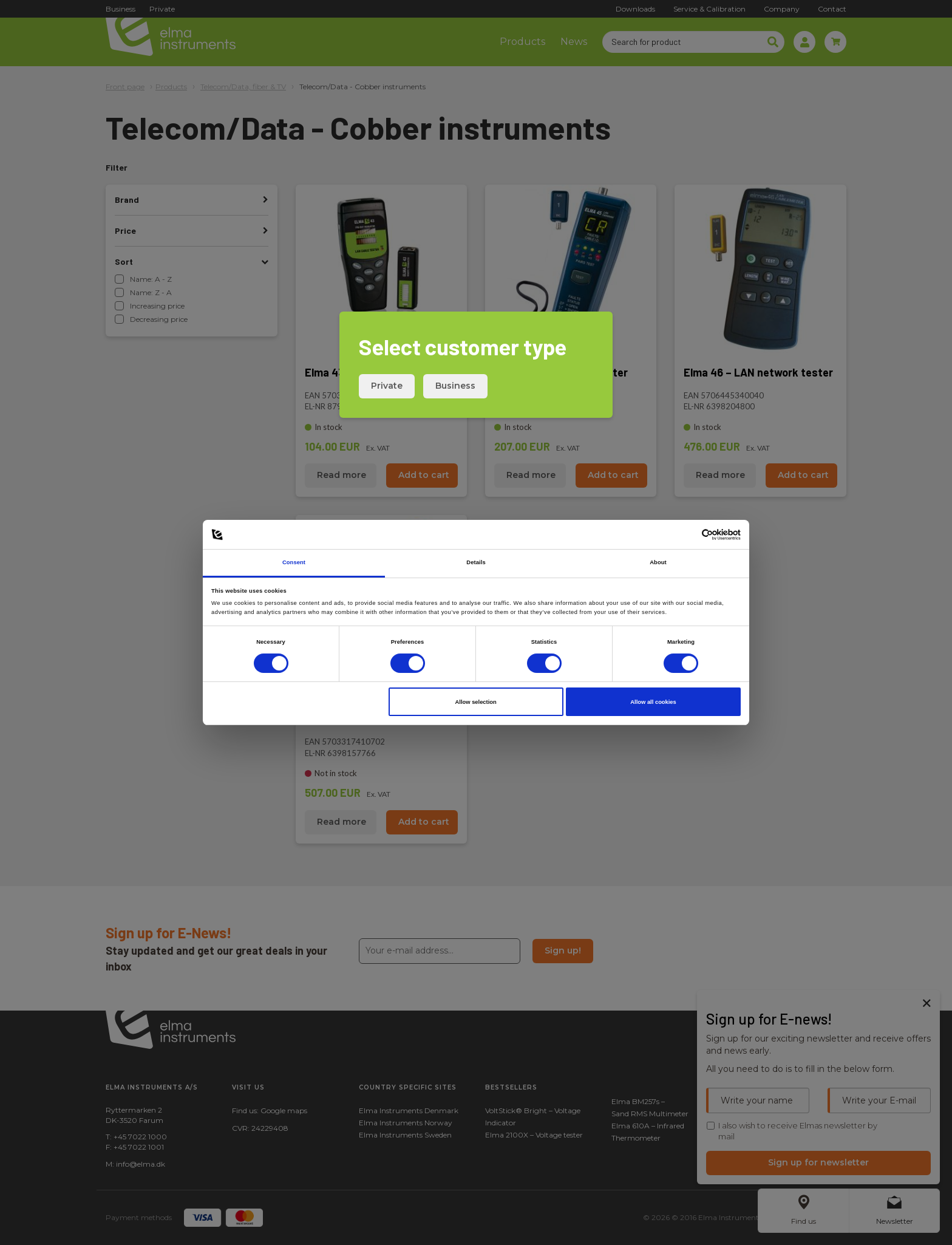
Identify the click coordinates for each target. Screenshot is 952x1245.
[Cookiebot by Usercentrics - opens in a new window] (687, 535)
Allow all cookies (653, 702)
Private (387, 385)
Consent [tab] (293, 562)
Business (455, 385)
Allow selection (476, 702)
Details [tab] (475, 562)
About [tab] (658, 562)
